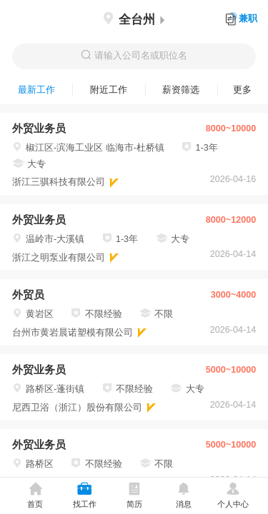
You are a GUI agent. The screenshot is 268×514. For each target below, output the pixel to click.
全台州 (133, 19)
